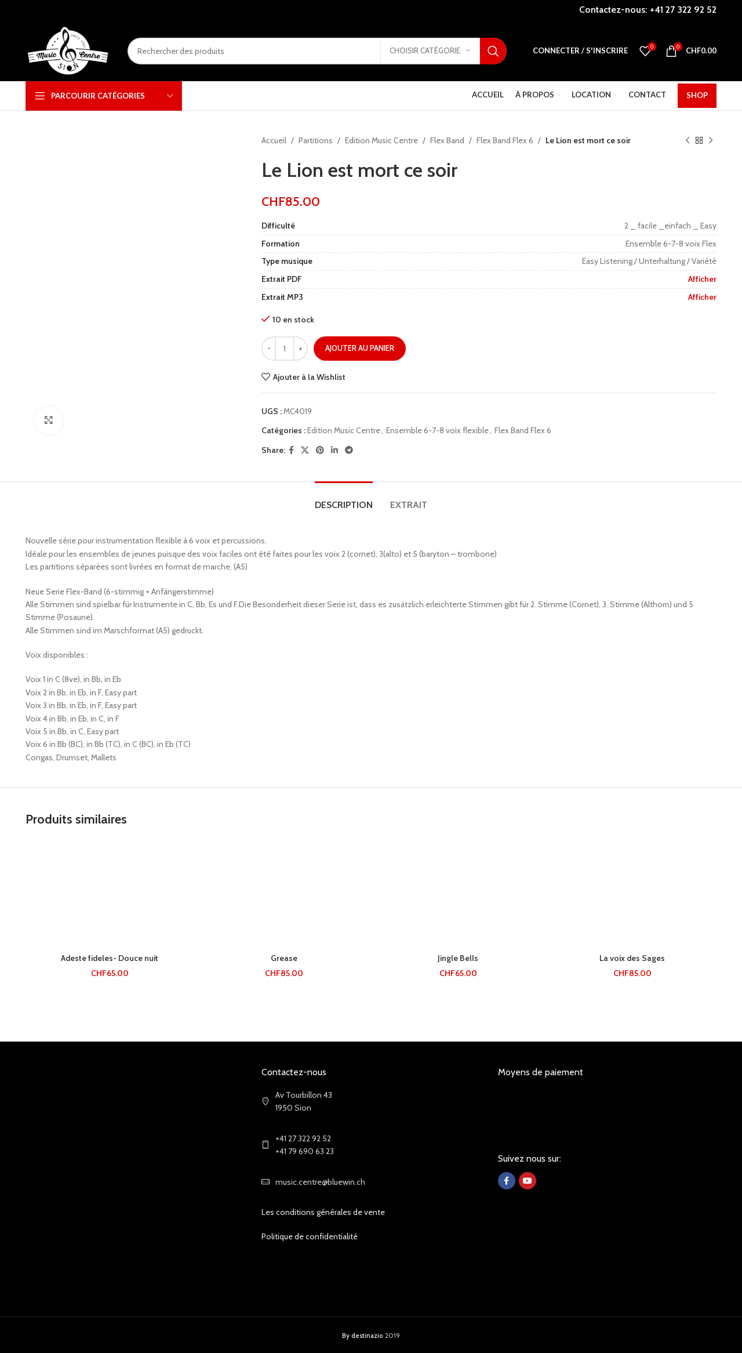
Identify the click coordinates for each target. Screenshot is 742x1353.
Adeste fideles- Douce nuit (109, 958)
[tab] (344, 499)
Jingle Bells (458, 958)
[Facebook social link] (291, 450)
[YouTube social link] (527, 1180)
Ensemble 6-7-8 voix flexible (437, 430)
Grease (284, 958)
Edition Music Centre (381, 140)
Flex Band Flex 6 (505, 140)
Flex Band (447, 140)
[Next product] (710, 140)
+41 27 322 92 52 (683, 9)
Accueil (273, 140)
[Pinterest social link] (320, 450)
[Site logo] (68, 50)
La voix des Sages (632, 958)
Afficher (702, 279)
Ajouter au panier (359, 348)
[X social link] (304, 450)
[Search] (317, 51)
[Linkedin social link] (334, 450)
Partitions (316, 140)
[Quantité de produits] (284, 348)
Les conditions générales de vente (323, 1212)
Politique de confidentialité (309, 1236)
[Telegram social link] (349, 450)
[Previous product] (687, 140)
